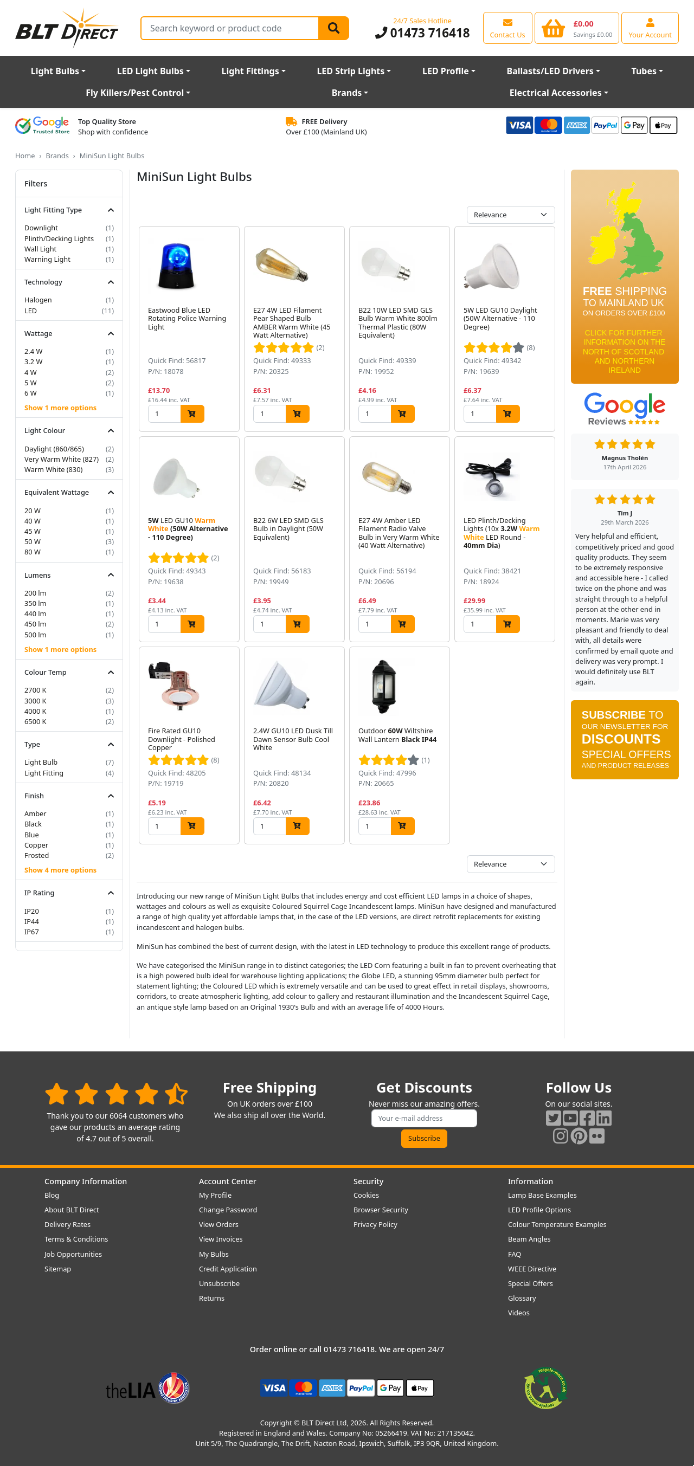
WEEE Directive (532, 1269)
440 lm (35, 613)
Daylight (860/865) (54, 449)
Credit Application (228, 1269)
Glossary (522, 1298)
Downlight (41, 228)
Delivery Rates (67, 1224)
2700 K (35, 690)
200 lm (35, 593)
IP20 (31, 911)
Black (33, 824)
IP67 (31, 932)
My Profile (215, 1195)
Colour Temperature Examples (557, 1224)
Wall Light (40, 249)
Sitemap (57, 1269)
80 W (32, 552)
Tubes (644, 71)
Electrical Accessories (556, 93)
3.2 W (33, 361)
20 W (32, 510)
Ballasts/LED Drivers (550, 71)
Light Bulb (40, 762)
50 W (32, 541)
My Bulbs (214, 1254)
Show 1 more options (60, 407)
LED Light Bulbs (150, 71)
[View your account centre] (650, 27)
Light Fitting (43, 773)
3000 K (35, 701)
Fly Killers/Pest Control (135, 93)
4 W (30, 372)
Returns (211, 1298)
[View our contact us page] (507, 27)
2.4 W (33, 351)
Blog (51, 1195)
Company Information (85, 1181)
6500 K (35, 721)
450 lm (35, 624)
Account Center (227, 1181)
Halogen (38, 300)
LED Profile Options (539, 1210)
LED (30, 310)
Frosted (36, 855)
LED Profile (445, 71)
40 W (32, 521)
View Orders (219, 1224)
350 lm (35, 603)
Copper (36, 845)
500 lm (35, 635)
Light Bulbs (55, 71)
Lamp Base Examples (542, 1195)
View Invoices (221, 1239)
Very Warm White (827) (61, 459)
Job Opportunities (73, 1254)
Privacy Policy (375, 1224)
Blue (31, 834)
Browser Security (381, 1210)
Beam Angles (529, 1239)
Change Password (228, 1210)
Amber (35, 813)
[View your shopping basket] (577, 27)
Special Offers (530, 1283)
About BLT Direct (71, 1210)
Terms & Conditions (76, 1239)
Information (530, 1181)
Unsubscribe (219, 1283)
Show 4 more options (60, 870)
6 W (30, 393)
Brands (347, 93)
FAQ (514, 1254)
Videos (519, 1313)
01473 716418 (422, 32)
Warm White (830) (53, 469)
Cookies (366, 1195)
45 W (32, 531)
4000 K (35, 711)
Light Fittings (250, 71)
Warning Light (47, 259)
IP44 (31, 921)
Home (25, 155)
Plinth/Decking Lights (59, 238)
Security (368, 1181)
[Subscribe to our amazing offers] (424, 1118)
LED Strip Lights (350, 71)
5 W (30, 383)
